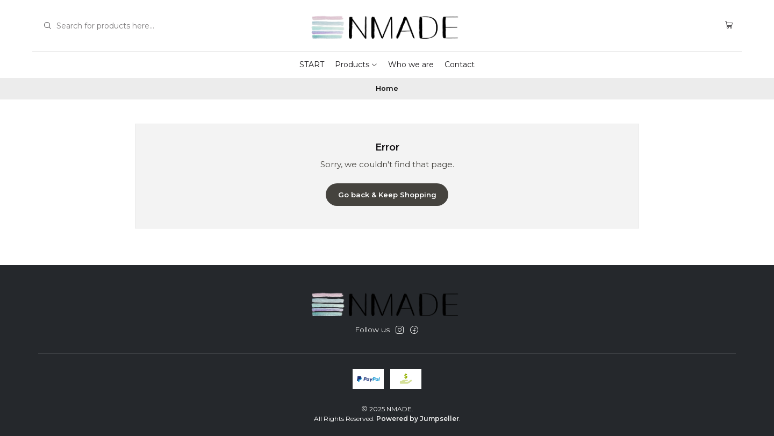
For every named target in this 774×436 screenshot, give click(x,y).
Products (356, 64)
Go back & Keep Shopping (387, 194)
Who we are (411, 64)
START (311, 64)
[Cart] (729, 25)
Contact (460, 64)
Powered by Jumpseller (417, 418)
